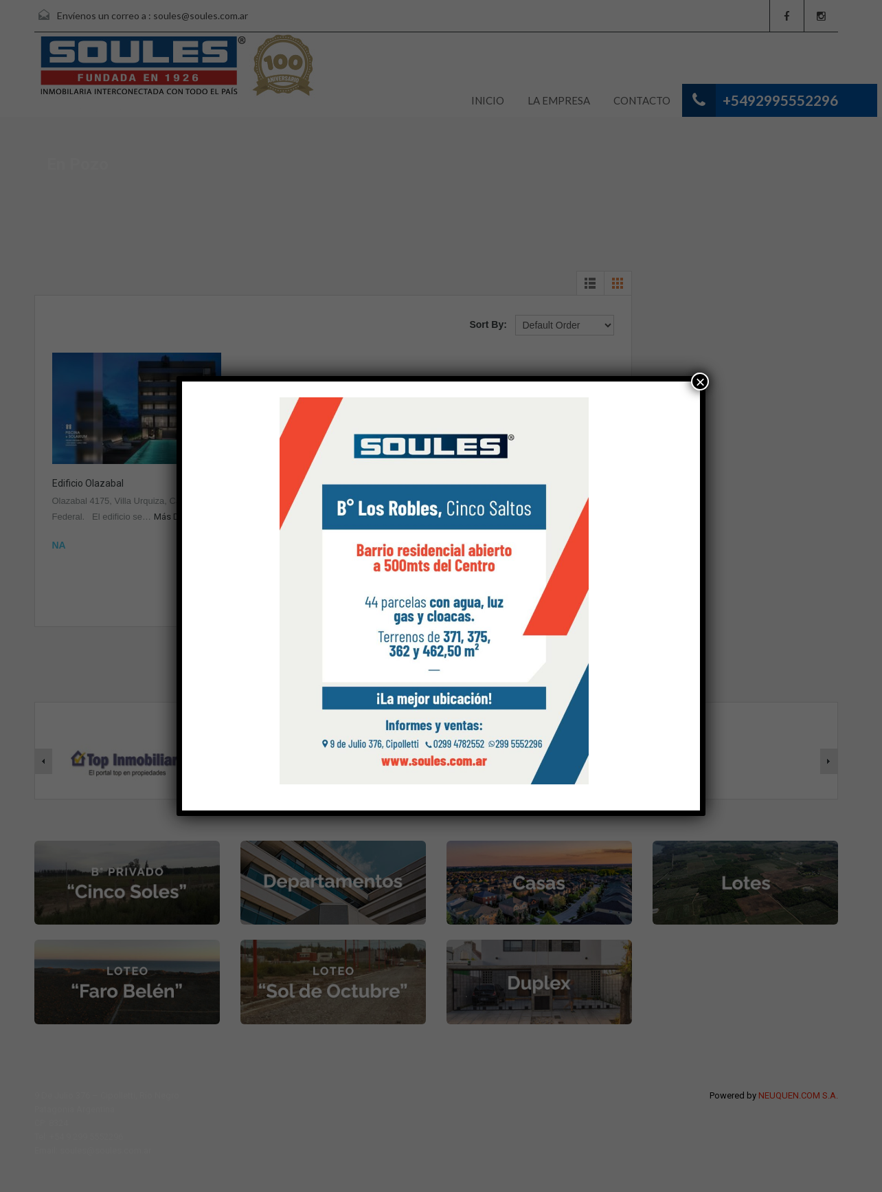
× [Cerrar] (700, 381)
